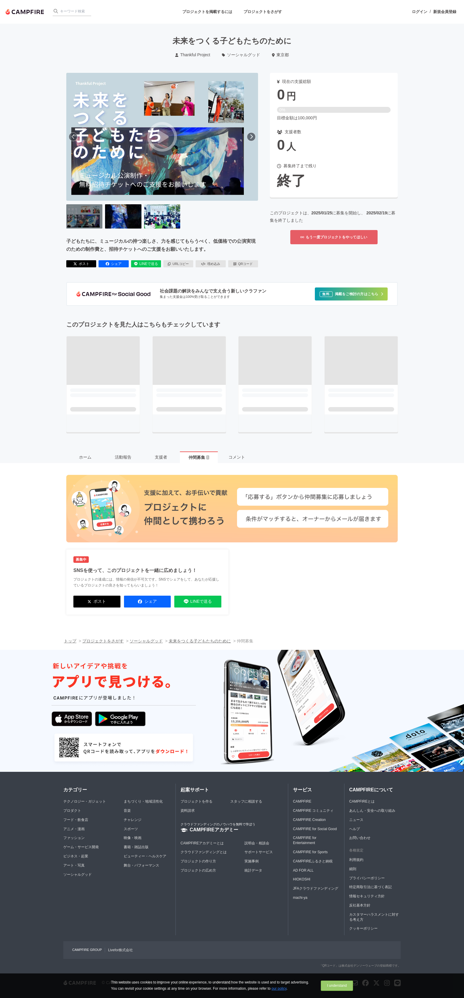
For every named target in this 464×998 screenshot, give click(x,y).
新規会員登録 (444, 11)
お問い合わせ (359, 838)
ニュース (356, 820)
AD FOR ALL (303, 870)
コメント (236, 457)
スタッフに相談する (246, 801)
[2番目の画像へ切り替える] (123, 216)
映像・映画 (132, 838)
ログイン (419, 11)
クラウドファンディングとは (204, 852)
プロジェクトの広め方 (198, 870)
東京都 (280, 54)
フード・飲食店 (75, 820)
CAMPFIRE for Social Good (315, 829)
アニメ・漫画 (74, 829)
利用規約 (356, 860)
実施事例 (251, 861)
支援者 (161, 457)
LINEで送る (146, 264)
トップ (70, 641)
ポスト (81, 264)
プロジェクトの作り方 (198, 861)
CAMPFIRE (302, 801)
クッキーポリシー (363, 928)
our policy (279, 988)
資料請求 (188, 811)
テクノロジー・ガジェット (84, 801)
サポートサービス (258, 852)
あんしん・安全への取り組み (372, 811)
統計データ (253, 870)
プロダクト (72, 811)
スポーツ (131, 829)
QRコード (243, 264)
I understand (337, 985)
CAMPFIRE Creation (309, 820)
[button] (351, 293)
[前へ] (73, 136)
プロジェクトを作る (196, 801)
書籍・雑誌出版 (136, 847)
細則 (352, 869)
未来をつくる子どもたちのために (200, 641)
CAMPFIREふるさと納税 (313, 861)
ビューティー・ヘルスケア (145, 856)
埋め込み (210, 264)
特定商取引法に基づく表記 (370, 887)
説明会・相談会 (256, 843)
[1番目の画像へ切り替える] (84, 216)
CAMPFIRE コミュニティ (313, 811)
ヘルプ (354, 829)
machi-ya (300, 898)
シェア (114, 264)
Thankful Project (192, 54)
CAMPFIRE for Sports (310, 852)
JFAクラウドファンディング (315, 888)
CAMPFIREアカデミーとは (202, 843)
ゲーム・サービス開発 (81, 847)
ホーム (85, 457)
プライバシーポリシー (367, 878)
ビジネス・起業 (75, 856)
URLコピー (178, 264)
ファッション (74, 838)
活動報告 (123, 457)
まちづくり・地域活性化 (143, 801)
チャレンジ (132, 820)
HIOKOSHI (301, 879)
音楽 (127, 811)
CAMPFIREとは (362, 801)
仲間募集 (198, 457)
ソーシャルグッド (241, 54)
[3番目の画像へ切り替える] (162, 216)
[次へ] (251, 136)
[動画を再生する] (162, 137)
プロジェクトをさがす (263, 11)
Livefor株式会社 (120, 950)
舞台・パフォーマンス (141, 865)
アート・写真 (74, 865)
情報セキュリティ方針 (367, 896)
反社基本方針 (359, 905)
